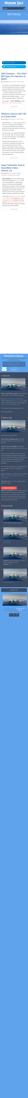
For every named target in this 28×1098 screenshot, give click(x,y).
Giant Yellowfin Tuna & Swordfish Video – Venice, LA (12, 168)
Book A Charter (9, 488)
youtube (18, 180)
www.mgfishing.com (8, 582)
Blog (6, 18)
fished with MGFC (16, 196)
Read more (14, 106)
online (9, 564)
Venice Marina (6, 198)
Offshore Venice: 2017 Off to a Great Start (13, 115)
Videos (18, 175)
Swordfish (4, 175)
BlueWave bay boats (16, 400)
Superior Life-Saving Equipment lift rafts (10, 404)
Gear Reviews (13, 82)
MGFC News (20, 82)
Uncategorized (11, 175)
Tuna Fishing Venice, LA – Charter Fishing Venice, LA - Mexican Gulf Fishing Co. (14, 3)
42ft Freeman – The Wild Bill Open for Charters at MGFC (13, 76)
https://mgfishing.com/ (10, 608)
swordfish (10, 200)
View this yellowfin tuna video (16, 202)
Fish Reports (12, 119)
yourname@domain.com (11, 364)
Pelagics (19, 173)
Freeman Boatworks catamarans (13, 399)
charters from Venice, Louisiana (13, 103)
